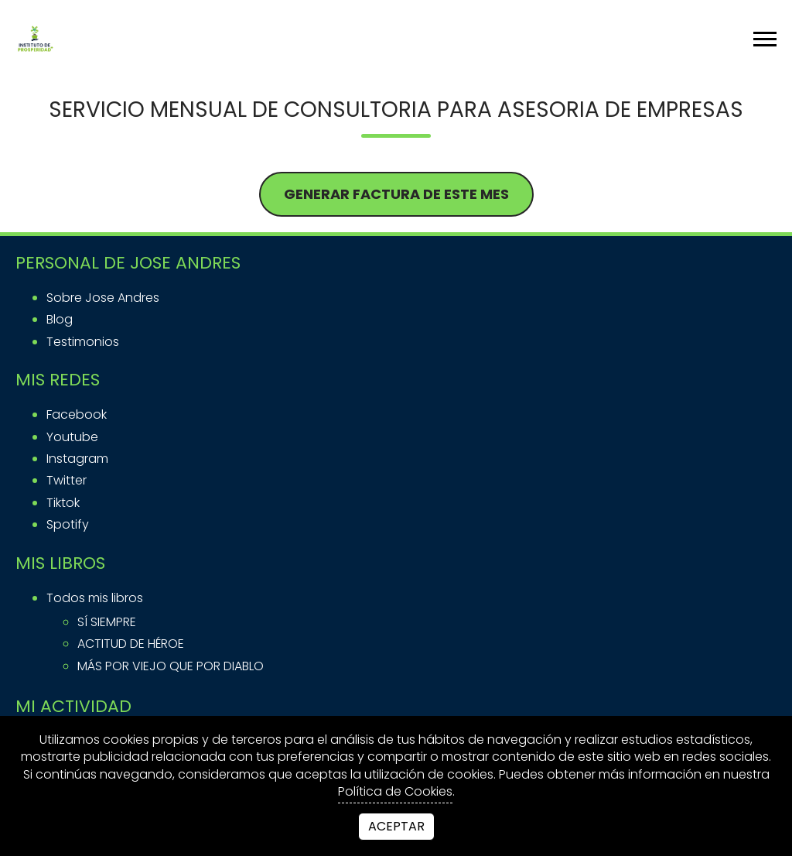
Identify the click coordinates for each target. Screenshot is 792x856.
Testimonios (82, 342)
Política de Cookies (395, 791)
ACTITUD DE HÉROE (130, 643)
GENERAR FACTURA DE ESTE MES (396, 194)
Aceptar (396, 826)
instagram (77, 458)
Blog (59, 319)
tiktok (63, 503)
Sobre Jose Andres (102, 297)
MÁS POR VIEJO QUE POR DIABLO (170, 666)
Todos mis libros (94, 598)
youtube (72, 437)
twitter (66, 480)
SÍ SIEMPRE (106, 622)
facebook (76, 414)
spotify (67, 524)
